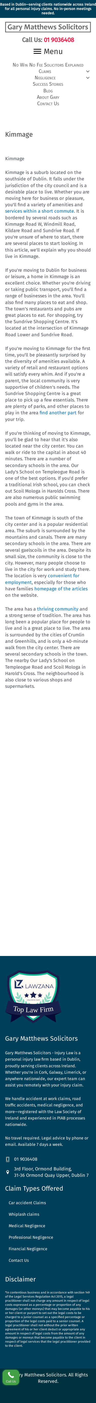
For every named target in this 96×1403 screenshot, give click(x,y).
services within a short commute (39, 211)
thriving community (57, 609)
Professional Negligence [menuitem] (31, 1237)
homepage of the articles (61, 589)
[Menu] (48, 51)
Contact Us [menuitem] (19, 1260)
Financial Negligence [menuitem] (28, 1248)
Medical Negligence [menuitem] (27, 1225)
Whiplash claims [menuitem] (24, 1214)
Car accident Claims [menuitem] (27, 1202)
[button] (48, 71)
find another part (58, 413)
